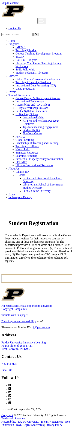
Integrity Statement (52, 421)
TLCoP (20, 56)
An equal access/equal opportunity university (26, 305)
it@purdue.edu (41, 327)
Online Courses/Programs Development (38, 79)
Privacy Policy (54, 424)
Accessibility (8, 421)
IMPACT (21, 47)
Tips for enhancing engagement (40, 127)
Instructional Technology (30, 101)
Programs (13, 43)
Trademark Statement (13, 418)
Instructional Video (33, 117)
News (11, 194)
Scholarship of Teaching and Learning (37, 142)
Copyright (7, 415)
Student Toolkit (31, 130)
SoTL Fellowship (25, 69)
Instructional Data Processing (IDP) (36, 85)
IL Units (20, 174)
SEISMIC (21, 162)
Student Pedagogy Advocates (32, 72)
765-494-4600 (9, 363)
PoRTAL (20, 136)
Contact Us (14, 28)
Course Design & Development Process (38, 98)
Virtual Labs (22, 149)
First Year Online (32, 133)
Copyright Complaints (14, 308)
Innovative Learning (23, 21)
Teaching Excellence (27, 146)
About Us (13, 168)
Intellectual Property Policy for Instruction (40, 158)
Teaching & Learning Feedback (33, 82)
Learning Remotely (26, 155)
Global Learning (25, 139)
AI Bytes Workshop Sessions (32, 107)
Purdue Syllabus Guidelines (31, 111)
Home (11, 40)
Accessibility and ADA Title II (33, 104)
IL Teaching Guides (27, 114)
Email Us (6, 369)
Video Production (25, 88)
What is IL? (22, 171)
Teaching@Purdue (26, 50)
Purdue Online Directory (36, 190)
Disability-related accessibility (18, 321)
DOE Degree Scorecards (30, 424)
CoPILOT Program (26, 59)
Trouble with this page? (14, 314)
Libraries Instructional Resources (34, 165)
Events (12, 91)
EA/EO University (28, 421)
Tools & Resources (19, 95)
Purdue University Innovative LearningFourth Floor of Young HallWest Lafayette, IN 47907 (23, 345)
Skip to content (10, 2)
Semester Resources (27, 152)
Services (13, 75)
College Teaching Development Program (39, 53)
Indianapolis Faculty (20, 197)
